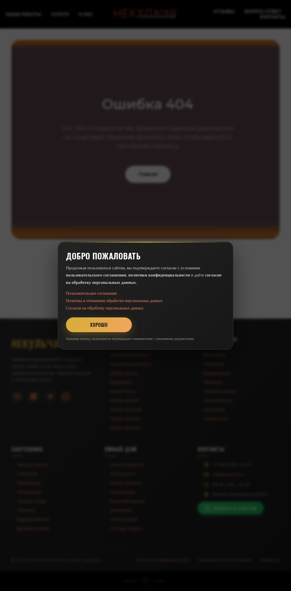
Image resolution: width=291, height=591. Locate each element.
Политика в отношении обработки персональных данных (114, 301)
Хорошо (99, 324)
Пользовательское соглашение (91, 293)
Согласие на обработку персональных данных (105, 308)
